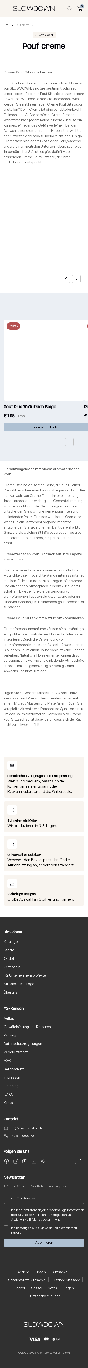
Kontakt (10, 1102)
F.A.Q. (8, 1094)
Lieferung (11, 1086)
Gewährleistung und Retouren (27, 1026)
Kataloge (11, 941)
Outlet (9, 958)
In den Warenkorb (44, 427)
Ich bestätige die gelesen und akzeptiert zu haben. (40, 1229)
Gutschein (12, 967)
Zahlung (10, 1035)
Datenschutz (14, 1069)
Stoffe (9, 950)
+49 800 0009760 (22, 1135)
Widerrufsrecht (16, 1052)
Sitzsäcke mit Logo (19, 984)
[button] (66, 279)
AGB (7, 1060)
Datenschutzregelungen (23, 1043)
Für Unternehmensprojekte (25, 975)
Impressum (12, 1077)
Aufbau (9, 1018)
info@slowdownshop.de (26, 1128)
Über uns (11, 992)
